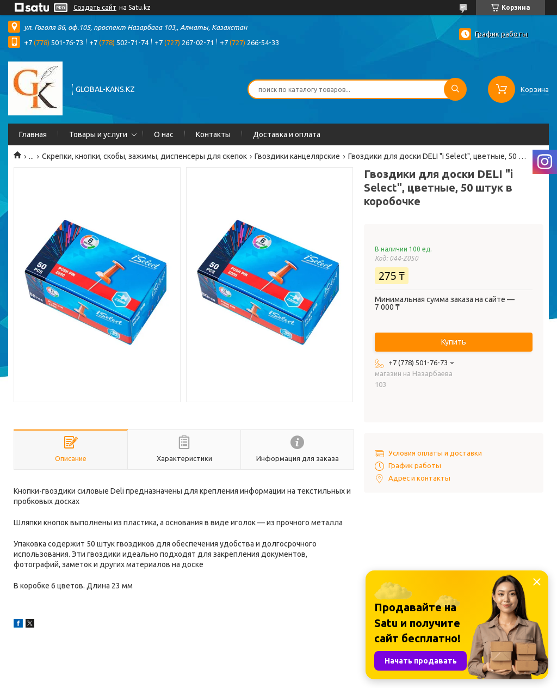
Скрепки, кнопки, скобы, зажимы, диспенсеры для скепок (144, 156)
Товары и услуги (98, 134)
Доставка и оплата (286, 134)
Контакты (213, 134)
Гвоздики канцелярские (297, 156)
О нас (164, 134)
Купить (453, 341)
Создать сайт (94, 7)
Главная (33, 134)
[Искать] (455, 89)
